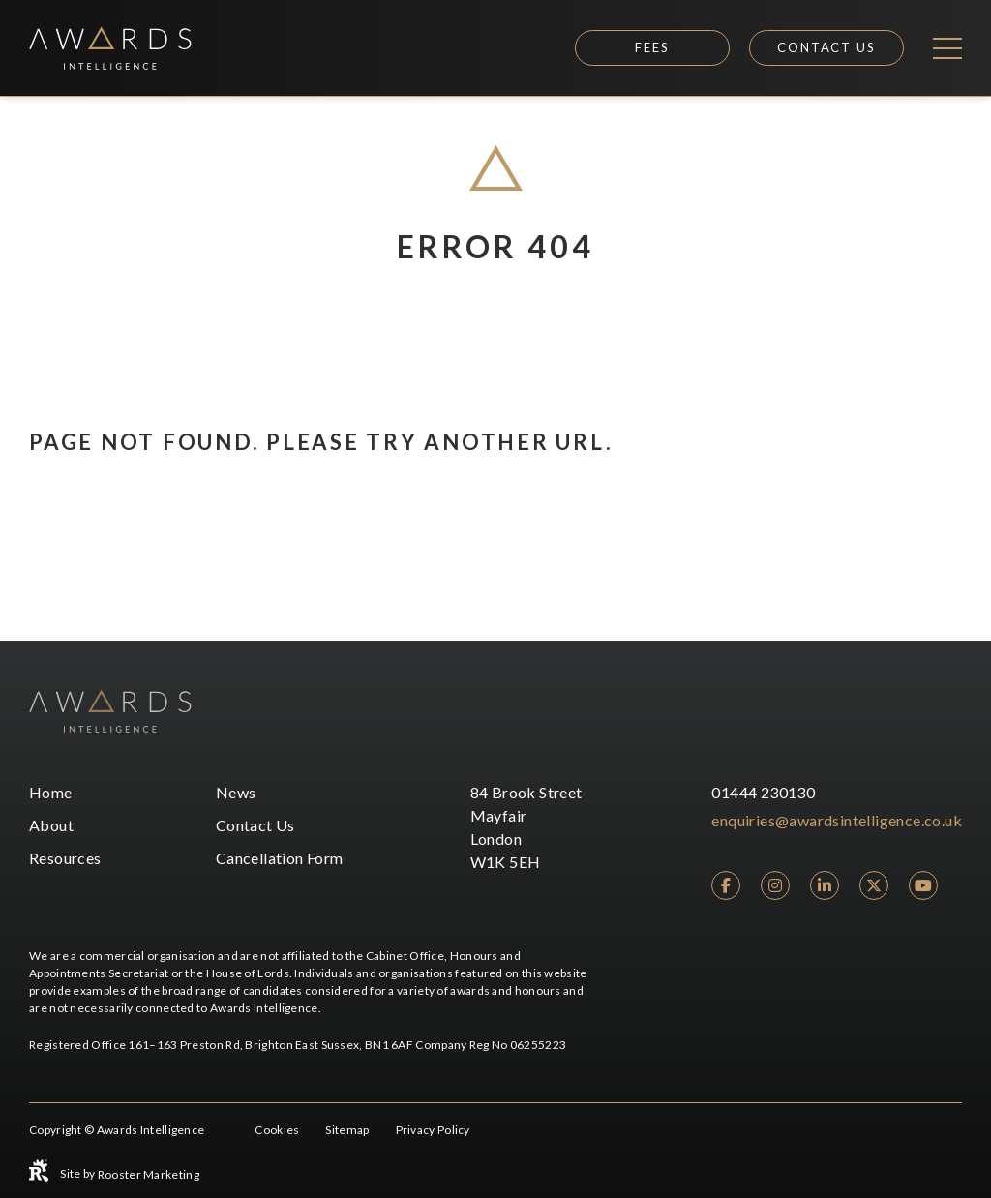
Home (51, 792)
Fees (652, 47)
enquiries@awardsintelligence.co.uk (836, 820)
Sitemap (347, 1130)
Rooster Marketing (148, 1174)
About (51, 825)
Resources (65, 858)
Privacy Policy (433, 1130)
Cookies (277, 1130)
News (236, 792)
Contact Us (827, 47)
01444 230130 (763, 792)
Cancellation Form (280, 858)
